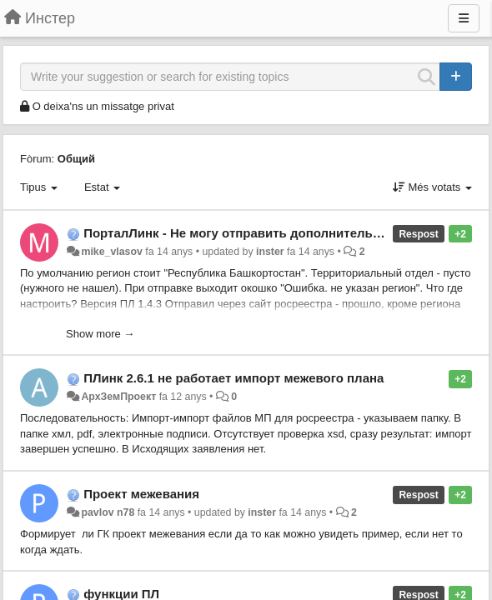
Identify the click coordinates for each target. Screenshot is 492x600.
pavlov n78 (107, 512)
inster (270, 252)
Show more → (100, 334)
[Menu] (463, 18)
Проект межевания (141, 494)
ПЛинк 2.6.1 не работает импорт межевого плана (233, 378)
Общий (76, 158)
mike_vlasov (111, 252)
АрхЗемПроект (118, 396)
